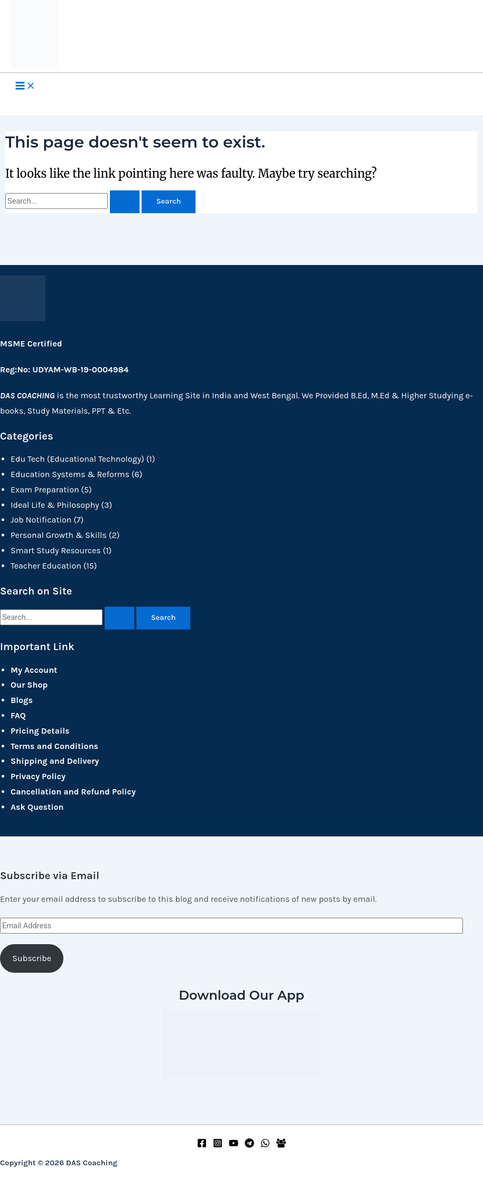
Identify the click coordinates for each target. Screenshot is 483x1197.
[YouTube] (233, 1145)
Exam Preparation (45, 490)
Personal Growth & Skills (59, 535)
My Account (34, 670)
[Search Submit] (125, 201)
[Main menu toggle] (25, 86)
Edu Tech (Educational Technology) (77, 459)
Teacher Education (46, 566)
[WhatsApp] (265, 1145)
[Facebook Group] (281, 1145)
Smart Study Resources (56, 550)
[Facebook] (202, 1145)
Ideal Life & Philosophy (55, 505)
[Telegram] (249, 1145)
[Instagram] (217, 1145)
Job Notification (41, 520)
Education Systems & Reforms (70, 474)
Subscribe (31, 958)
